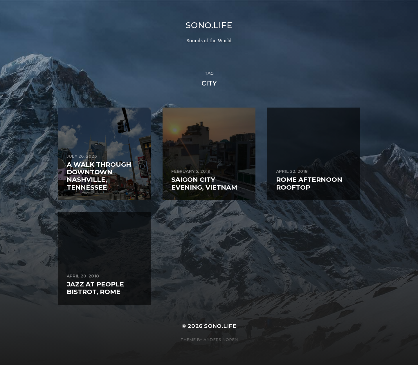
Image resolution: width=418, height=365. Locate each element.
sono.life (208, 25)
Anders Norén (220, 339)
